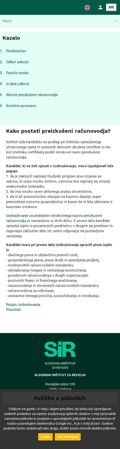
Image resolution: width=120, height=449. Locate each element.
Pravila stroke (17, 73)
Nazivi (7, 21)
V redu (45, 437)
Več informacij (67, 437)
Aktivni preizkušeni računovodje (32, 95)
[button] (87, 7)
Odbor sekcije (17, 62)
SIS (111, 7)
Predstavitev (16, 51)
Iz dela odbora (17, 84)
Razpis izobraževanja (23, 304)
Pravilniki (13, 310)
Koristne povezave (21, 106)
